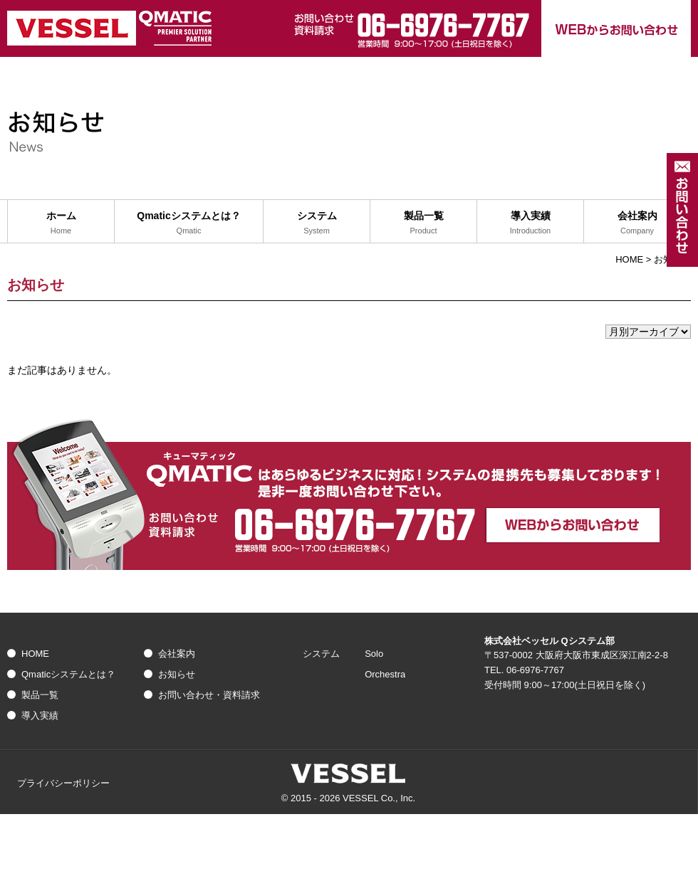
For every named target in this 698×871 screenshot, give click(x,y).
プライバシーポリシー (63, 783)
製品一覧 (39, 695)
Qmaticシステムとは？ (68, 674)
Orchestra (385, 674)
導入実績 (39, 715)
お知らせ (176, 674)
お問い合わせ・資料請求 (209, 695)
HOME (629, 259)
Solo (374, 653)
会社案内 (176, 653)
